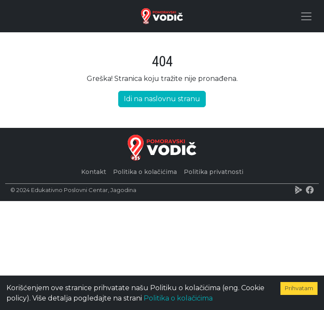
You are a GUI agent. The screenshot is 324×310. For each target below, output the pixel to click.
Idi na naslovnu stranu (162, 99)
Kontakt (93, 172)
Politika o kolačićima (178, 298)
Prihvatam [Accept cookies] (299, 288)
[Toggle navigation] (306, 16)
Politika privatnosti (213, 172)
